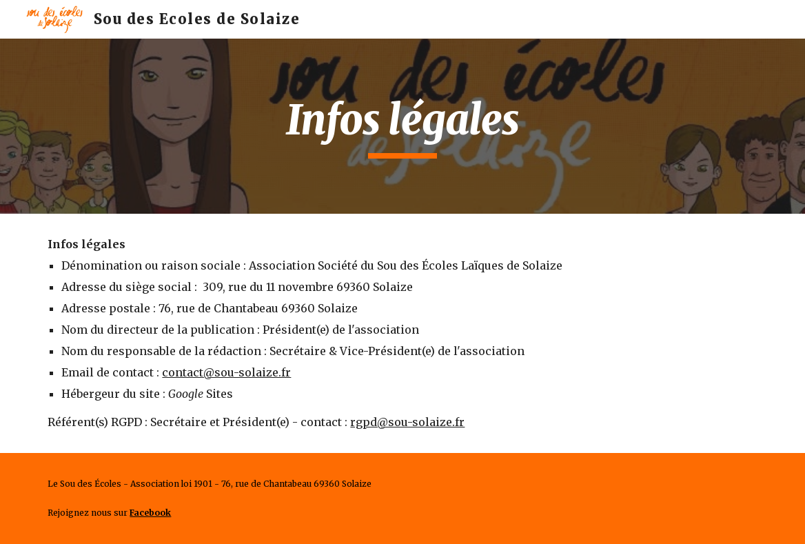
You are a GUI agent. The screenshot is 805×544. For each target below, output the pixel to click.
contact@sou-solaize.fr (226, 372)
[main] (402, 126)
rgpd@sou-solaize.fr (407, 422)
